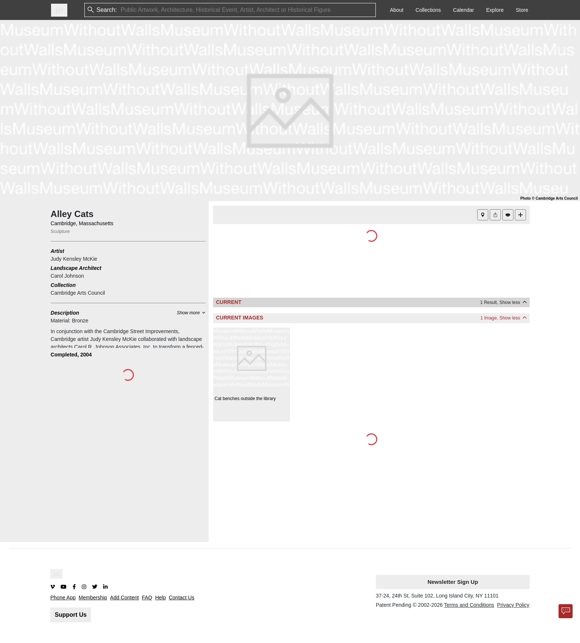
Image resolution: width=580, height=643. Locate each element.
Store (522, 10)
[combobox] (121, 10)
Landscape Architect (76, 268)
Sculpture (60, 231)
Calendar (463, 10)
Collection (63, 285)
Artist (57, 251)
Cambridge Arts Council (78, 293)
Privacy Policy (513, 605)
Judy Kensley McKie (74, 259)
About (397, 10)
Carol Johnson (67, 276)
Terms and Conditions (469, 605)
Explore (494, 10)
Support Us (71, 615)
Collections (428, 10)
